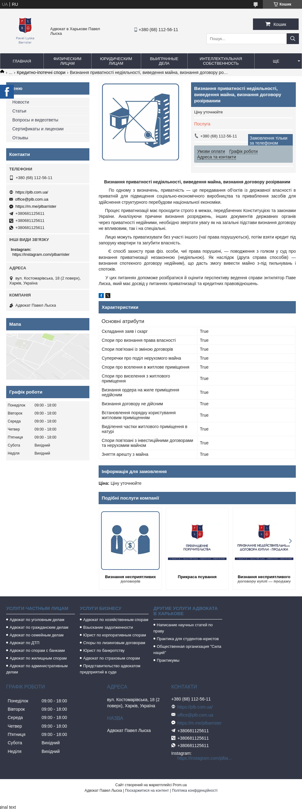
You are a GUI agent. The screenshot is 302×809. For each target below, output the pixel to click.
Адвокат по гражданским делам (39, 627)
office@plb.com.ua (31, 199)
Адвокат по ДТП (24, 642)
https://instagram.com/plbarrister (41, 254)
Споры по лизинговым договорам (114, 642)
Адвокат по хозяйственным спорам (115, 619)
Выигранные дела (164, 61)
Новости (20, 102)
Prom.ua (180, 785)
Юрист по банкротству (103, 650)
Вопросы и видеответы (35, 119)
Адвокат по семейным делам (36, 635)
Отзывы (20, 137)
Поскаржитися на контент (147, 790)
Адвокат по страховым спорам (111, 658)
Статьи (19, 110)
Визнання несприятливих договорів (130, 579)
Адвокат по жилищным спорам (38, 658)
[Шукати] (293, 38)
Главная (22, 61)
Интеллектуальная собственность (221, 61)
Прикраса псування (197, 576)
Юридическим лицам (116, 61)
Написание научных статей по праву (183, 628)
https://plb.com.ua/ (31, 192)
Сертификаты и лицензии (37, 128)
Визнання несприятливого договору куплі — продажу (264, 579)
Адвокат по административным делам (36, 669)
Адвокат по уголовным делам (37, 619)
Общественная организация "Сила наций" (187, 649)
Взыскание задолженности (108, 627)
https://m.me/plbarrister (35, 206)
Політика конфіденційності (195, 790)
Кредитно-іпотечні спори (41, 72)
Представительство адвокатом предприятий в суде (110, 669)
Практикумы (168, 660)
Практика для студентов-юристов (188, 638)
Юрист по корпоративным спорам (114, 635)
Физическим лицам (67, 61)
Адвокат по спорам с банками (37, 650)
